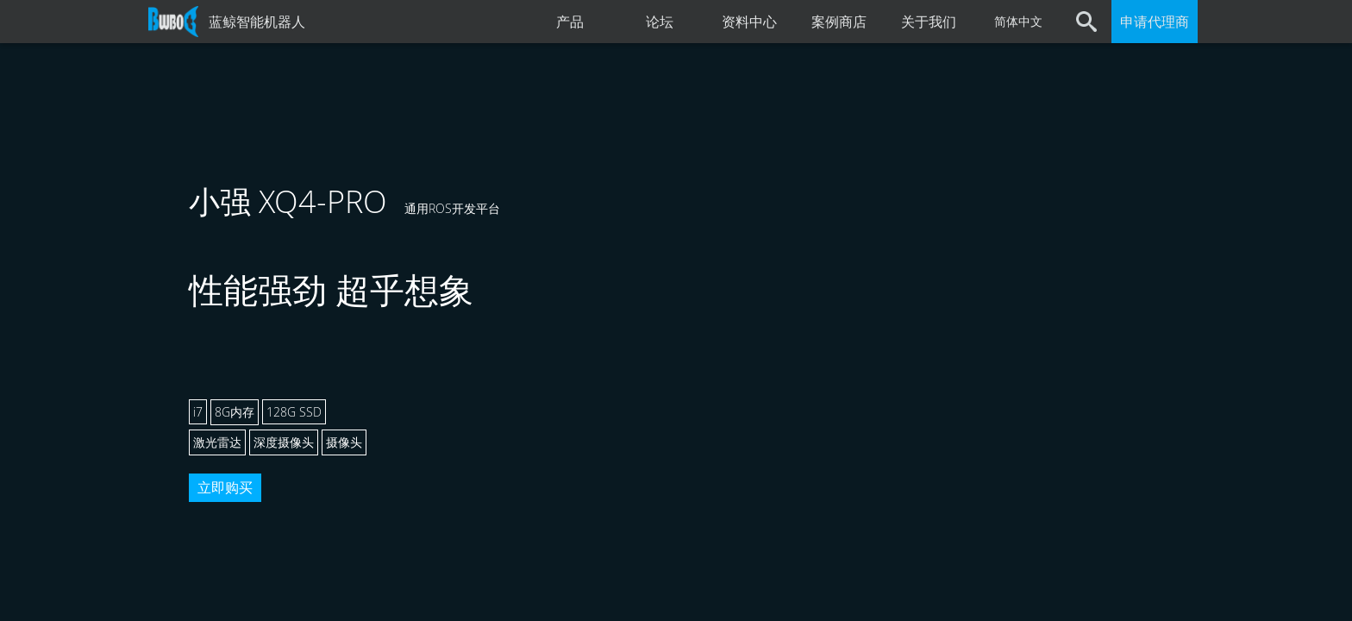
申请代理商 (1154, 21)
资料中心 (749, 21)
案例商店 (839, 21)
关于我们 (928, 21)
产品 (570, 21)
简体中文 (1018, 21)
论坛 (659, 21)
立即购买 (225, 487)
